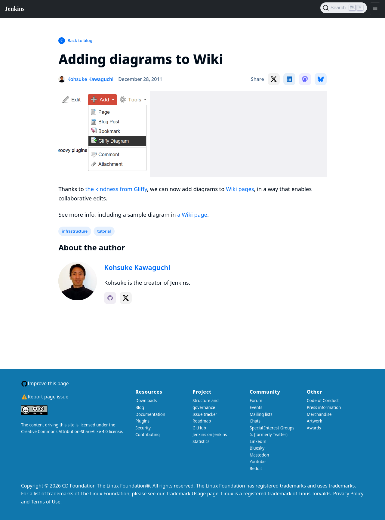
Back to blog (79, 40)
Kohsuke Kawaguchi (137, 267)
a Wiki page (192, 214)
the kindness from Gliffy (116, 189)
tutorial (104, 231)
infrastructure (75, 231)
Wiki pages (240, 189)
